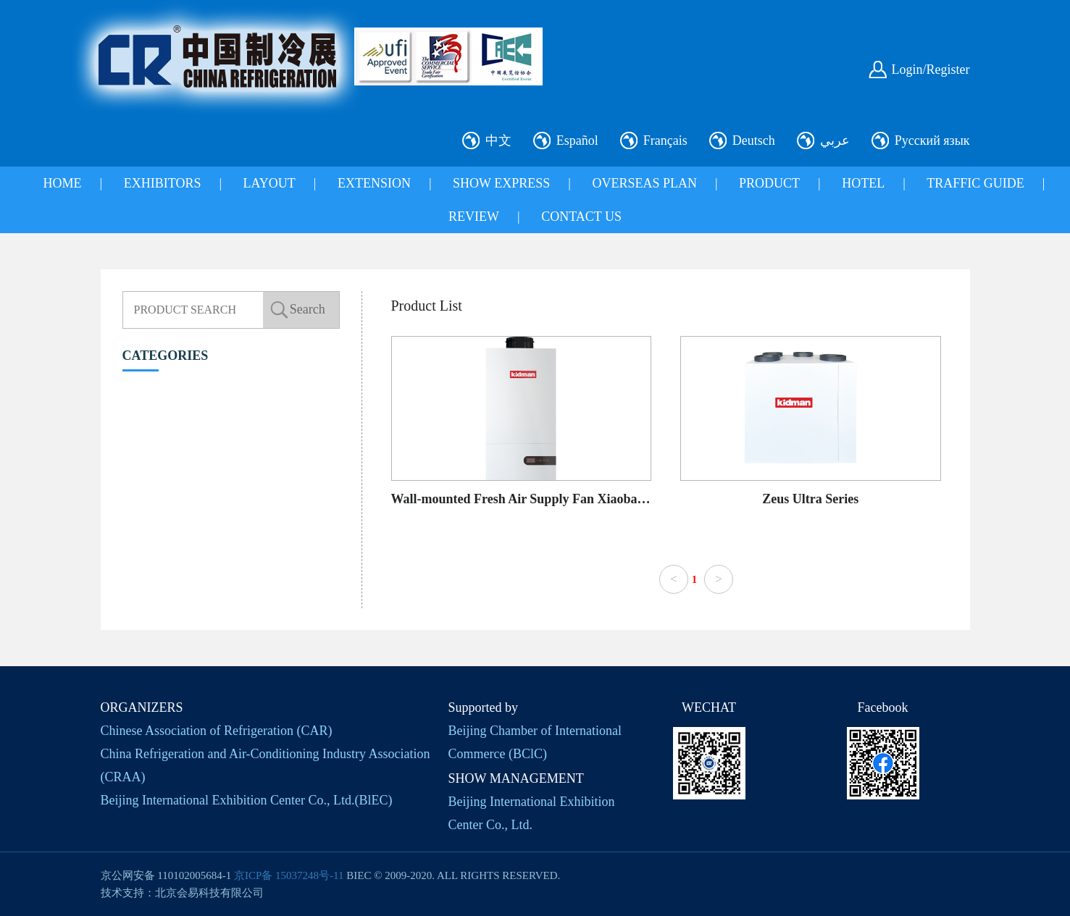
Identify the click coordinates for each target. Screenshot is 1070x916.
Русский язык (932, 140)
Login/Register (931, 69)
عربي (835, 140)
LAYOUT (269, 183)
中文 (498, 140)
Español (577, 140)
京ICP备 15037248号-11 (289, 875)
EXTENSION (374, 183)
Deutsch (753, 140)
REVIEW (473, 216)
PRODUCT (769, 183)
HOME (62, 183)
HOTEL (863, 183)
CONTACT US (581, 216)
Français (665, 140)
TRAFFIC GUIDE (975, 183)
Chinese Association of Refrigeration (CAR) (217, 730)
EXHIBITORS (162, 183)
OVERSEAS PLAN (644, 183)
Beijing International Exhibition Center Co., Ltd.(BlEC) (247, 800)
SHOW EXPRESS (501, 183)
